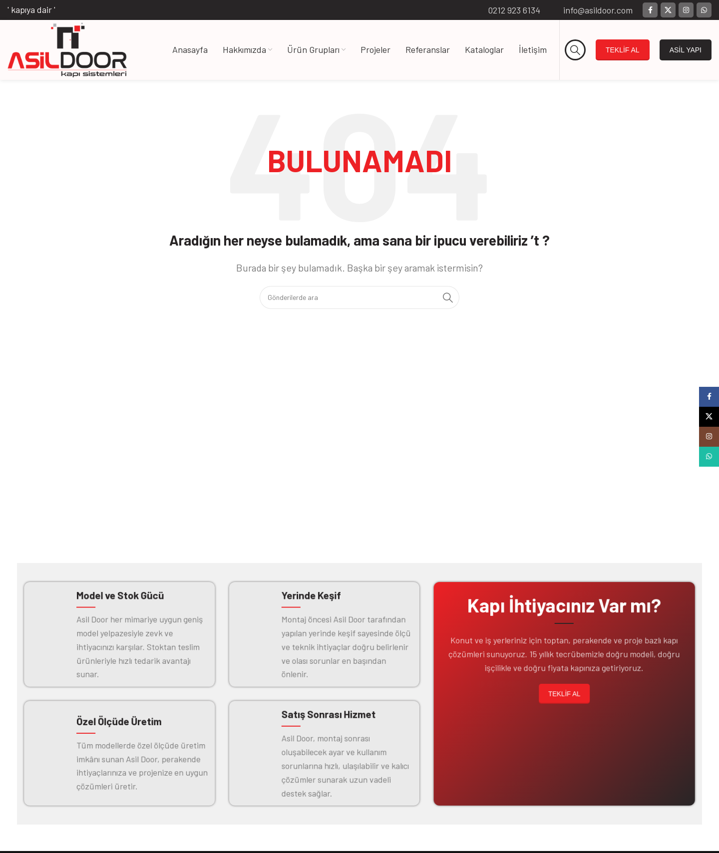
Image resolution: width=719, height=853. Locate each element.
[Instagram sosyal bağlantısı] (686, 9)
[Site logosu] (67, 48)
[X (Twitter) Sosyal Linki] (668, 9)
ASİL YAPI (686, 50)
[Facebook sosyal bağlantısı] (650, 9)
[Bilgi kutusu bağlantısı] (507, 10)
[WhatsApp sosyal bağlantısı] (704, 9)
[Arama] (575, 50)
